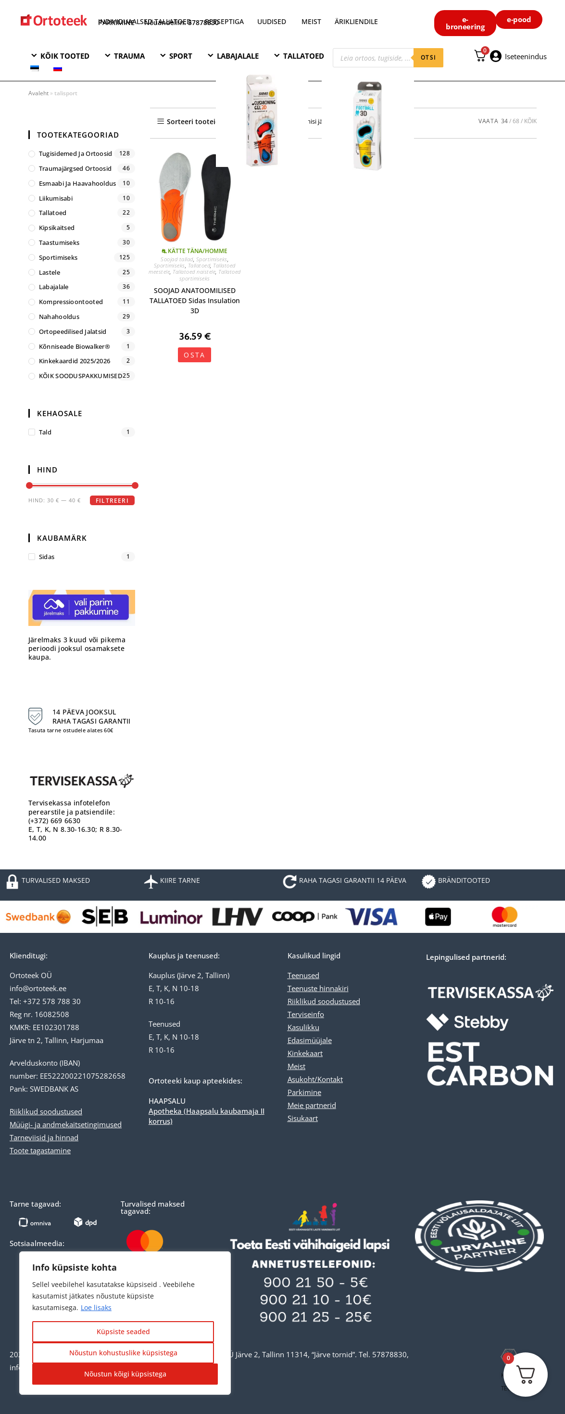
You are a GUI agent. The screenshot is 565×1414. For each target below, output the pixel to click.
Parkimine (304, 1092)
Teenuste (302, 988)
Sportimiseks (211, 259)
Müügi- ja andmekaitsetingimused (66, 1124)
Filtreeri (112, 501)
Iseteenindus (526, 56)
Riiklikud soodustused (46, 1111)
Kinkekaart (305, 1053)
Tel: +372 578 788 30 (45, 1001)
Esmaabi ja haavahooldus (77, 183)
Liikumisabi (56, 198)
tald (45, 432)
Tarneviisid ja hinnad (44, 1137)
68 (516, 121)
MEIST (311, 21)
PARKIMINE (116, 22)
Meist (296, 1066)
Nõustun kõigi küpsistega (125, 1373)
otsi (428, 57)
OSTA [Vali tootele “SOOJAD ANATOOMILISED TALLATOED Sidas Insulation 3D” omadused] (194, 354)
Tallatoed (199, 265)
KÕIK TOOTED (64, 56)
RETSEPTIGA (225, 21)
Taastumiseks (59, 242)
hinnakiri (333, 988)
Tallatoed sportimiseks (210, 274)
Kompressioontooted (71, 301)
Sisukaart (303, 1118)
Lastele (49, 272)
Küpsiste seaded (123, 1331)
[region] (125, 1323)
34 (504, 121)
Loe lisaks (96, 1307)
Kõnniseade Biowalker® (74, 346)
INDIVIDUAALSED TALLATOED (144, 21)
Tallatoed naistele (194, 271)
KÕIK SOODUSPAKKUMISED (80, 375)
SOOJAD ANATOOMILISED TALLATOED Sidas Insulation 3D (195, 300)
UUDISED (271, 21)
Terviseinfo (306, 1014)
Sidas (47, 556)
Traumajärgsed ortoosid (75, 168)
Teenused (303, 975)
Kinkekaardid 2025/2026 (75, 361)
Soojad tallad (177, 259)
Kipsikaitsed (57, 227)
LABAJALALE (238, 56)
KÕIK (530, 121)
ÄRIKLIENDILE (356, 21)
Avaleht (38, 93)
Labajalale (54, 286)
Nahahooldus (59, 316)
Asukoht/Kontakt (315, 1079)
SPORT (180, 56)
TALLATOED (303, 56)
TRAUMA (129, 56)
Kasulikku (303, 1027)
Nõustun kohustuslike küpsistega (123, 1352)
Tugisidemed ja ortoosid (76, 153)
